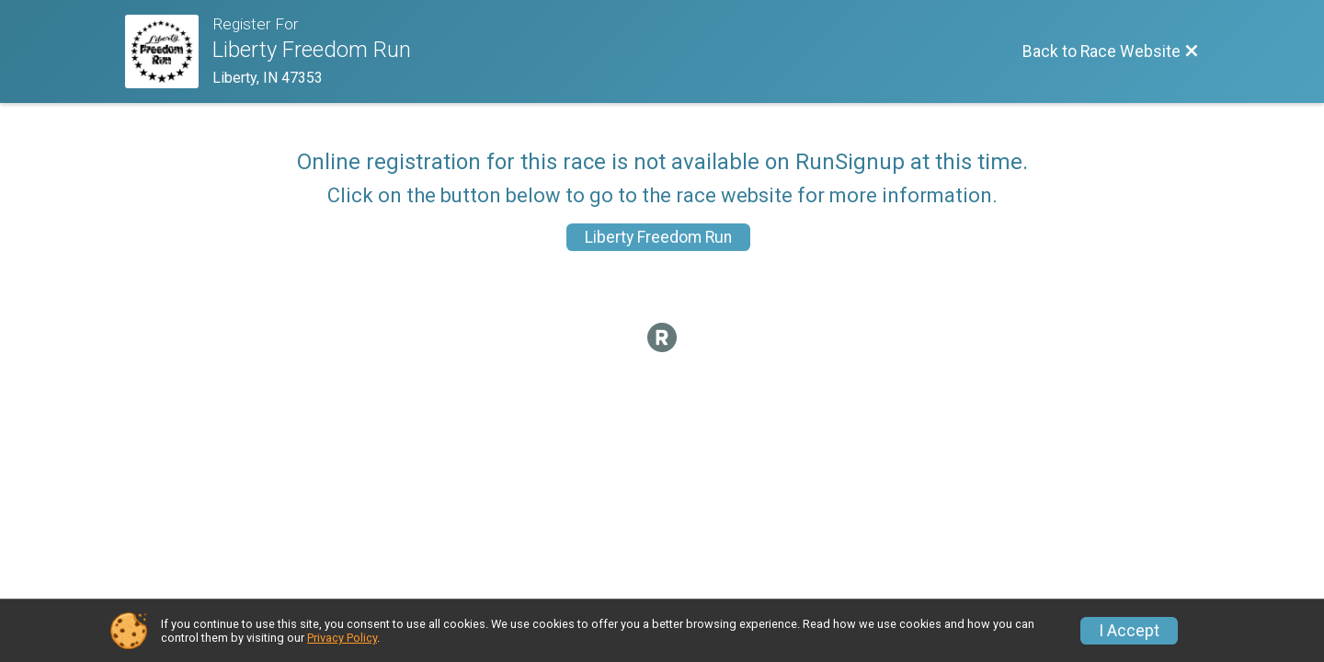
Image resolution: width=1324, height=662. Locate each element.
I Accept (1129, 631)
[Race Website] (168, 51)
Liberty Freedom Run (658, 237)
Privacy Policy (342, 638)
